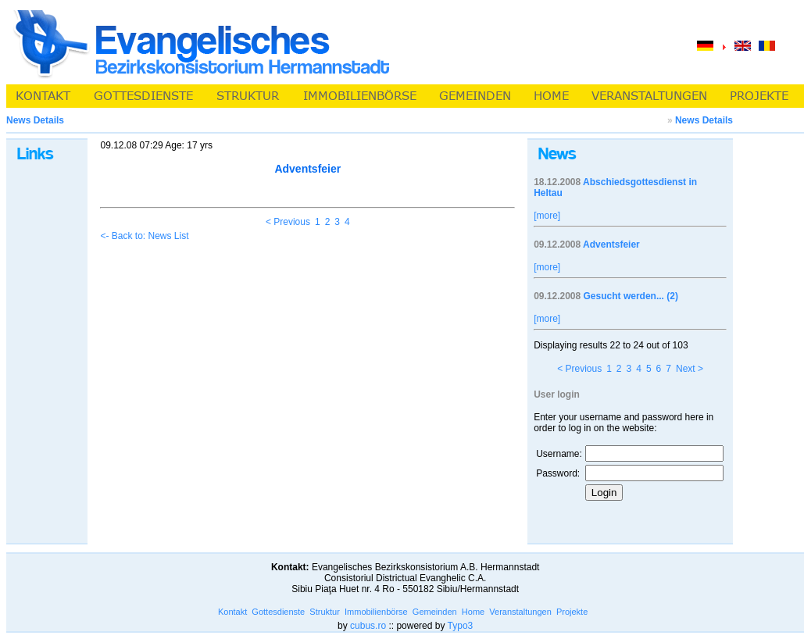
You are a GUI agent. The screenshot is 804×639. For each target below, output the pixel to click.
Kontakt (232, 611)
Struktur (324, 611)
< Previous (288, 221)
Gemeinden (435, 611)
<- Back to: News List (144, 235)
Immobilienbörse (376, 611)
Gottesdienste (278, 611)
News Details (704, 120)
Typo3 (460, 625)
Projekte (572, 611)
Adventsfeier (611, 244)
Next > (689, 368)
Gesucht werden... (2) (631, 296)
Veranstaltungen (520, 611)
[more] (547, 215)
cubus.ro (368, 625)
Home (473, 611)
